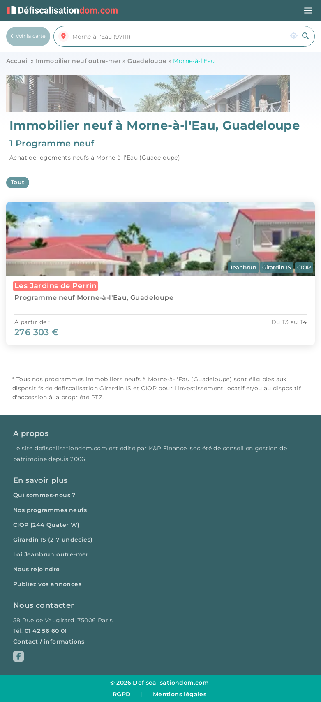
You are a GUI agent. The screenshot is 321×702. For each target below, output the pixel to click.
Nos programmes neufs (50, 510)
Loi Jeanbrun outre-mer (51, 554)
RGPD (122, 694)
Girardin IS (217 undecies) (52, 539)
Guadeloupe (146, 61)
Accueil (17, 61)
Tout (18, 182)
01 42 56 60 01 (46, 631)
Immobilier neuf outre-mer (78, 61)
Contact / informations (49, 641)
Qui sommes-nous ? (44, 495)
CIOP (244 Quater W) (46, 524)
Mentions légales (179, 694)
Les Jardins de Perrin (55, 285)
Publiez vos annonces (47, 584)
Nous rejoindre (36, 569)
